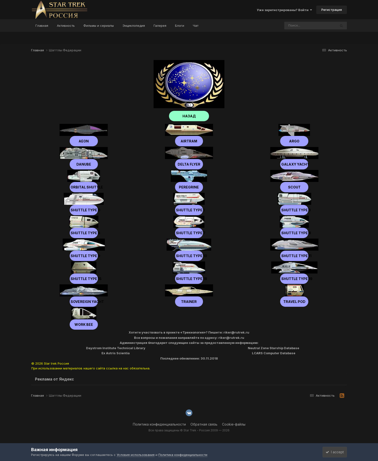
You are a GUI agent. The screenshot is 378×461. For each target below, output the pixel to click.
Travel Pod (294, 302)
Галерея (160, 25)
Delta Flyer (189, 164)
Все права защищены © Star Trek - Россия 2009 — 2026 (189, 430)
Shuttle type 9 (84, 256)
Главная (41, 25)
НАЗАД (189, 116)
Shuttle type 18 (188, 279)
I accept (333, 452)
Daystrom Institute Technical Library (115, 348)
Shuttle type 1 (189, 210)
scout (294, 187)
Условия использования (136, 455)
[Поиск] (301, 25)
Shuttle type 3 (294, 210)
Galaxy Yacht (294, 164)
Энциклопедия (133, 25)
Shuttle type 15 (83, 279)
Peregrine (189, 187)
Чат (195, 25)
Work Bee (83, 324)
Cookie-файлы (233, 424)
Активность (66, 25)
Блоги (179, 25)
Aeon (84, 141)
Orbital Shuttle (84, 187)
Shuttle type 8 (294, 233)
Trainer (189, 302)
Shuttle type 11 (294, 256)
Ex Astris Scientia (115, 353)
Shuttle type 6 (84, 233)
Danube (83, 164)
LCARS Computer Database (273, 353)
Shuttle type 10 (188, 256)
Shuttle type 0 (84, 210)
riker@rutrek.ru (236, 332)
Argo (294, 141)
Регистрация (331, 10)
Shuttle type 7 (189, 233)
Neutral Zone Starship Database (273, 348)
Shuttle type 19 (294, 279)
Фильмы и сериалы (98, 25)
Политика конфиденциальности (159, 424)
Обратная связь (203, 424)
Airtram (189, 141)
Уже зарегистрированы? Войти (284, 10)
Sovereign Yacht (83, 302)
